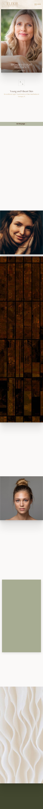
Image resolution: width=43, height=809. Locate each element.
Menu (39, 4)
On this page (21, 124)
